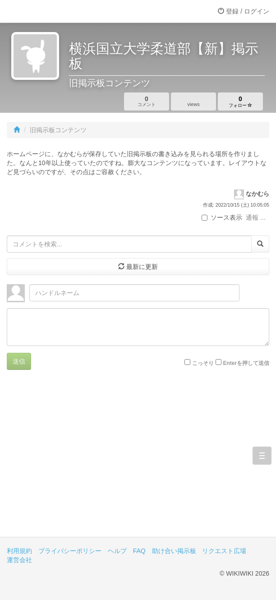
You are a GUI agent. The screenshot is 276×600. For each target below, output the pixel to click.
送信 (19, 361)
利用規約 (19, 550)
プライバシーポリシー (69, 550)
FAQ (139, 550)
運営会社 (19, 559)
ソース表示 (222, 217)
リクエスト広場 (224, 550)
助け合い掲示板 (174, 550)
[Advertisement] (138, 460)
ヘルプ (117, 550)
